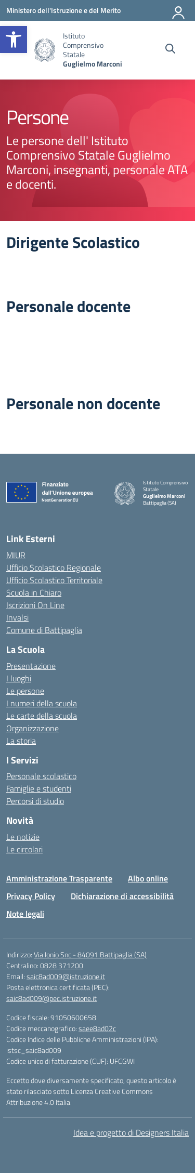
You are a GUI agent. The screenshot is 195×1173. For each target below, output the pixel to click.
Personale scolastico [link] (41, 776)
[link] (13, 39)
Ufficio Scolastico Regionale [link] (53, 567)
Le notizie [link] (23, 837)
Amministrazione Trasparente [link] (59, 878)
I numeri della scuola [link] (41, 703)
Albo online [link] (148, 878)
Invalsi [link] (17, 617)
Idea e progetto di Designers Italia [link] (131, 1132)
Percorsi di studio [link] (35, 801)
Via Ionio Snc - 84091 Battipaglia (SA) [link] (90, 954)
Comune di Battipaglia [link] (44, 630)
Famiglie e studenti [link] (38, 788)
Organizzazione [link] (32, 728)
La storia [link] (21, 740)
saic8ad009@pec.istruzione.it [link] (51, 998)
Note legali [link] (25, 913)
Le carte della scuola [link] (41, 715)
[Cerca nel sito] (170, 50)
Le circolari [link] (24, 849)
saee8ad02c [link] (97, 1028)
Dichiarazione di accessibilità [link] (122, 896)
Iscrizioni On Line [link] (35, 605)
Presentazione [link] (31, 666)
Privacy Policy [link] (30, 896)
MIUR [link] (15, 555)
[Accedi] (179, 10)
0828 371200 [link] (61, 965)
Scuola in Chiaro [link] (33, 592)
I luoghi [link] (18, 678)
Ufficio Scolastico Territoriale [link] (54, 580)
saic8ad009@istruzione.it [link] (66, 976)
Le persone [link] (25, 690)
